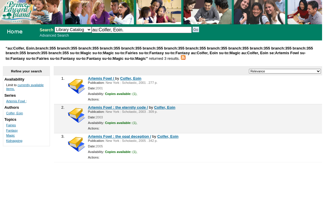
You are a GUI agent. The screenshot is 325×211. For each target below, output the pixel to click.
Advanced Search (54, 35)
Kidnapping (14, 140)
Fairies (11, 125)
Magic (10, 135)
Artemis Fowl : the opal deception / (119, 136)
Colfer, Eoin (130, 78)
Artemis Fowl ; (16, 101)
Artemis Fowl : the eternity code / (118, 107)
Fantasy (12, 130)
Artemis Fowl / (101, 78)
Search (46, 30)
